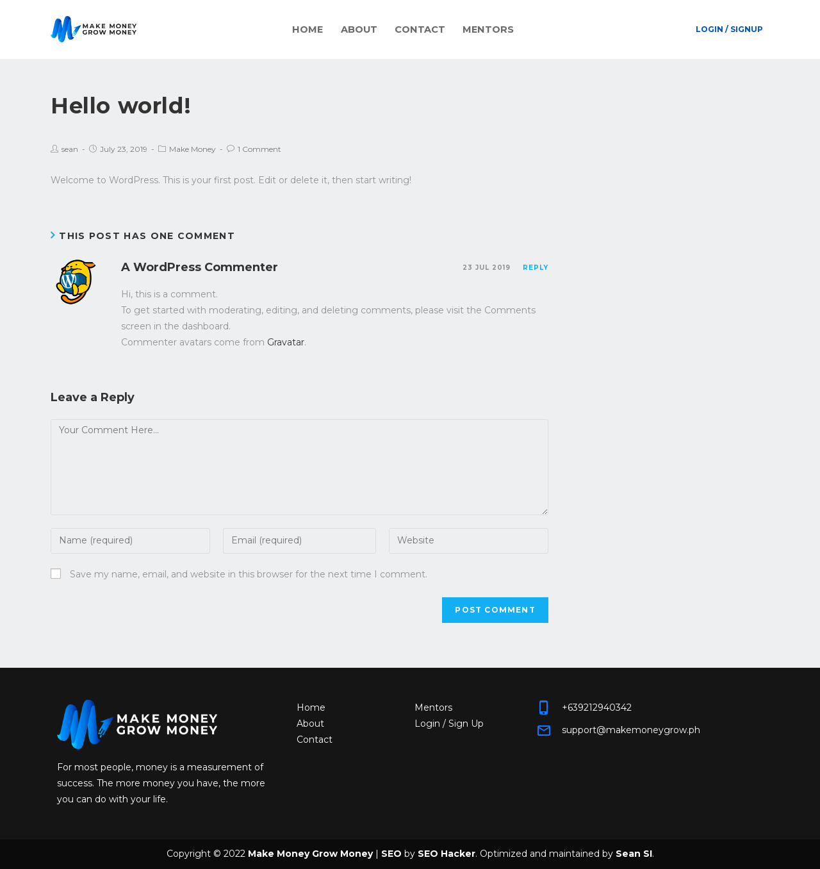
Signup (746, 29)
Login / (712, 29)
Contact (416, 29)
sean (70, 149)
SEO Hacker (446, 853)
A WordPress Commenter (199, 267)
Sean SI (634, 853)
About (367, 29)
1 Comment (259, 149)
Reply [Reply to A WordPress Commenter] (535, 267)
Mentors (471, 29)
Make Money (192, 149)
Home (326, 29)
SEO (391, 853)
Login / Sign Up (449, 723)
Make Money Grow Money (310, 853)
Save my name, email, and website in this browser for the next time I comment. (248, 574)
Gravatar (285, 342)
